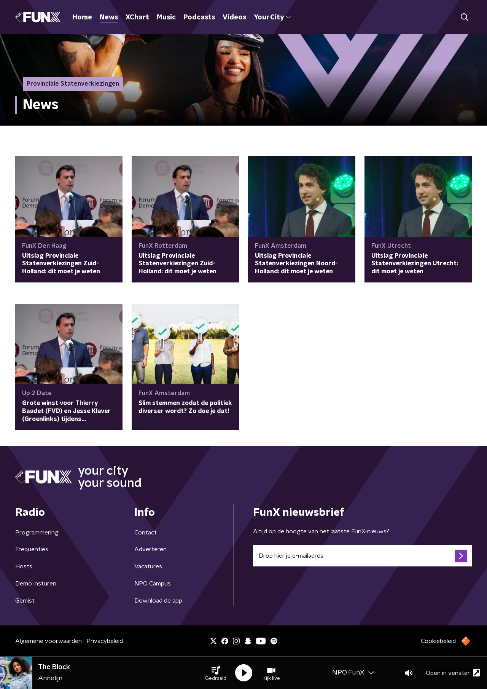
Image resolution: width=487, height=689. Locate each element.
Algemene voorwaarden (48, 641)
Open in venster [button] (453, 672)
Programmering (37, 533)
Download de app (158, 601)
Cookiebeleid (438, 641)
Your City (272, 17)
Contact (145, 533)
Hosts (23, 566)
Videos (234, 17)
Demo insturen (35, 584)
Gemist (25, 601)
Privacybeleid (104, 641)
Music (166, 17)
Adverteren (150, 549)
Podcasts (199, 17)
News (109, 17)
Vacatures (148, 566)
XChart (137, 17)
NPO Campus (152, 584)
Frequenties (31, 549)
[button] (216, 673)
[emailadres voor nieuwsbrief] (362, 555)
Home (82, 17)
